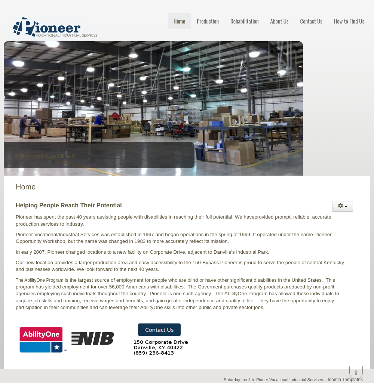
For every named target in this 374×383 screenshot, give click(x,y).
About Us (279, 21)
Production (208, 21)
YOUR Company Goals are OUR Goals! (45, 156)
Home (179, 21)
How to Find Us (349, 21)
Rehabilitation (244, 21)
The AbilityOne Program (39, 280)
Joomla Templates (345, 379)
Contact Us (311, 21)
